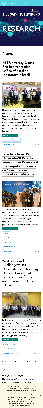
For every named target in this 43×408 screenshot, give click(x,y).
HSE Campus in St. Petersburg (18, 3)
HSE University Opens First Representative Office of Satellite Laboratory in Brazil (18, 68)
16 (29, 365)
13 (16, 365)
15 (25, 365)
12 (12, 365)
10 (4, 365)
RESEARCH (21, 28)
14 (21, 365)
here (11, 393)
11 (8, 365)
